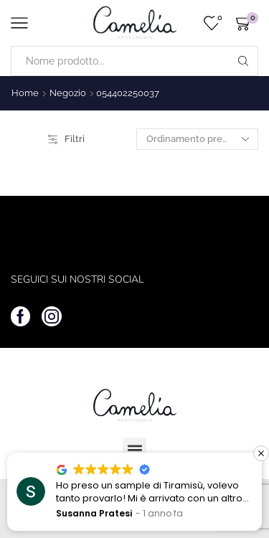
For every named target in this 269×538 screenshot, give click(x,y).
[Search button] (243, 61)
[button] (261, 453)
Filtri (66, 138)
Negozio (67, 93)
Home (25, 93)
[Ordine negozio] (197, 139)
